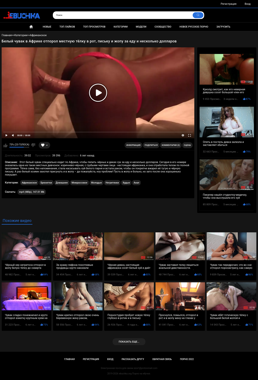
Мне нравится (5, 145)
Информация (133, 145)
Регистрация (228, 3)
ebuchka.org (125, 373)
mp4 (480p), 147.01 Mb (31, 192)
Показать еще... (129, 341)
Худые (126, 182)
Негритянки (112, 182)
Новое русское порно (194, 26)
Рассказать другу (133, 359)
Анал (136, 182)
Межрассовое (79, 182)
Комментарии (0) (171, 145)
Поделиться (151, 145)
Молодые (96, 182)
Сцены (187, 145)
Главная (31, 26)
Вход (248, 3)
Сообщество (163, 26)
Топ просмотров (94, 26)
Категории (121, 26)
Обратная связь (162, 359)
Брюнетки (46, 182)
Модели (141, 26)
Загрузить (223, 26)
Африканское (29, 182)
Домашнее (62, 182)
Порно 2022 (187, 359)
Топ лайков (67, 26)
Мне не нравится (33, 145)
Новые (47, 26)
